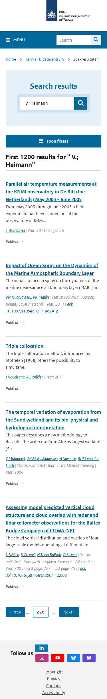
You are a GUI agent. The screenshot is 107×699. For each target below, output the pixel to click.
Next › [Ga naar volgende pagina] (69, 612)
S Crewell (28, 554)
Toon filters (57, 141)
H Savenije (67, 458)
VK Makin (41, 297)
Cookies (53, 685)
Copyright (54, 672)
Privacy (53, 678)
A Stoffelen (34, 377)
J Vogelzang (15, 377)
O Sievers (70, 554)
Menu (19, 39)
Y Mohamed (15, 458)
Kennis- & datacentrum (44, 59)
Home (11, 59)
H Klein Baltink (49, 554)
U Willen (12, 554)
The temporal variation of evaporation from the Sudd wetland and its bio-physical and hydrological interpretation (53, 420)
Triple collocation (24, 346)
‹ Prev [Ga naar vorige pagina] (15, 612)
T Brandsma (15, 230)
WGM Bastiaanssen (42, 458)
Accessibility (53, 692)
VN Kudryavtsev (18, 297)
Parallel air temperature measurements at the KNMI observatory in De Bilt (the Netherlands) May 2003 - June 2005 (51, 192)
